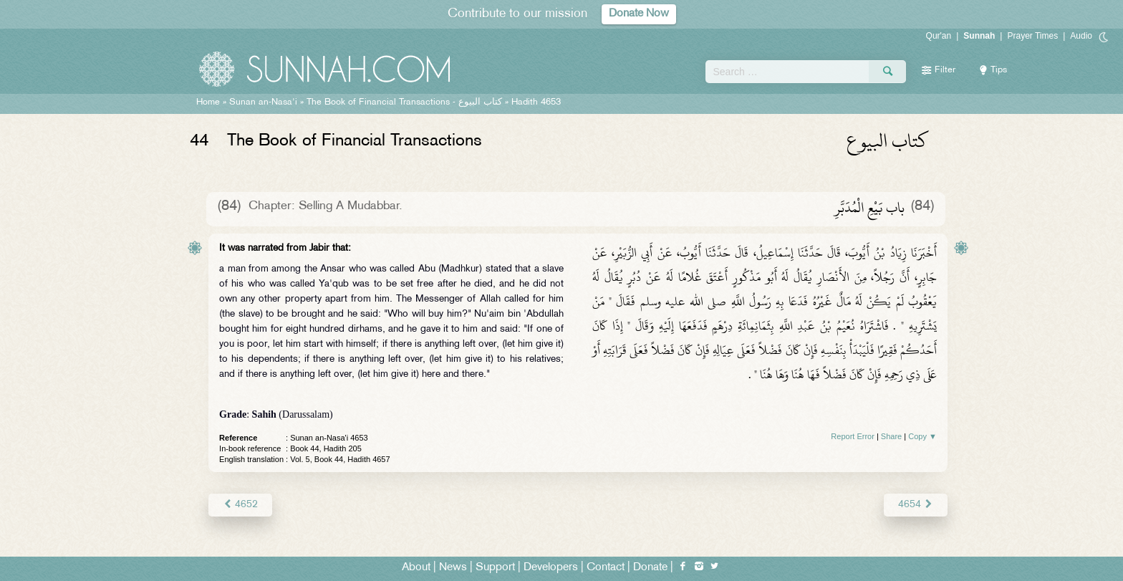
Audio (1081, 36)
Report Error (852, 436)
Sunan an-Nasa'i (263, 102)
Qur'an (939, 36)
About (416, 567)
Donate (650, 567)
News (453, 567)
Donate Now (639, 14)
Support (495, 567)
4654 (915, 504)
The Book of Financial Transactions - (404, 102)
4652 (240, 504)
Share (891, 436)
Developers (551, 567)
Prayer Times (1032, 36)
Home (208, 102)
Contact (606, 567)
